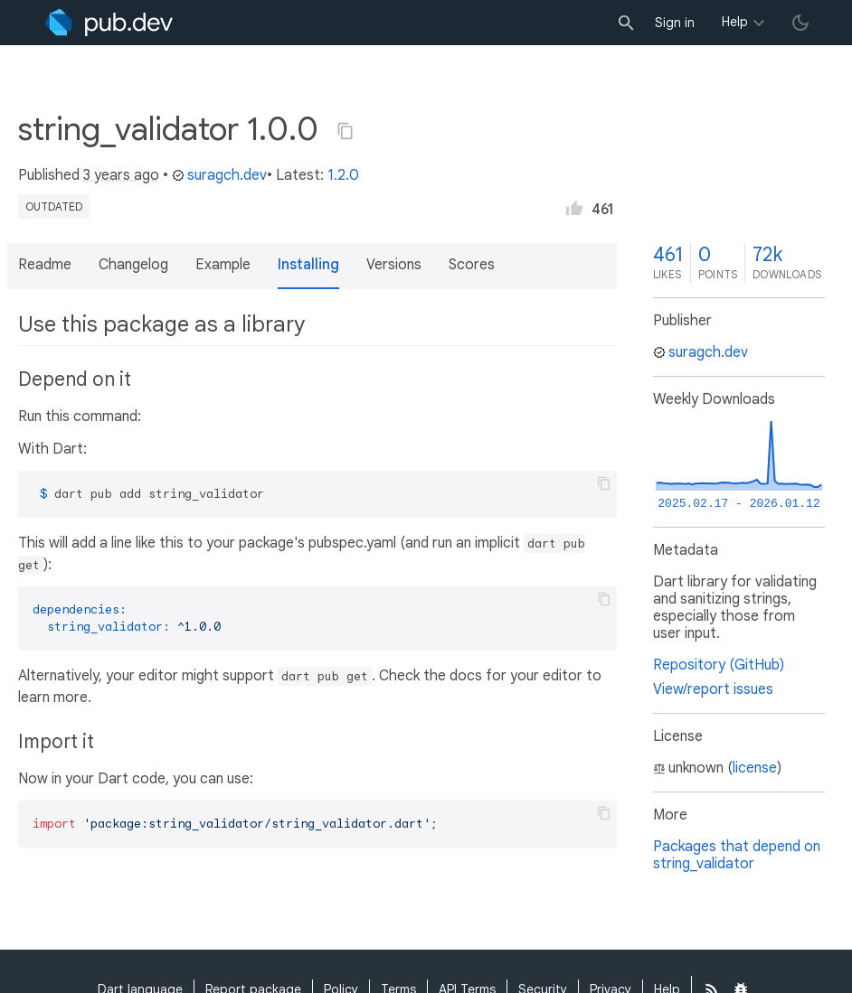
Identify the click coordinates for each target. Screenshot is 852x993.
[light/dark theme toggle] (800, 22)
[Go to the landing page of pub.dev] (109, 22)
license (755, 768)
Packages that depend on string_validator (736, 855)
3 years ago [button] (121, 175)
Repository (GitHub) (718, 665)
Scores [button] (472, 265)
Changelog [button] (133, 265)
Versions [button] (393, 265)
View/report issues (713, 689)
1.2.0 (343, 175)
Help (735, 22)
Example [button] (223, 265)
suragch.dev (219, 175)
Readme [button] (44, 265)
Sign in (675, 22)
